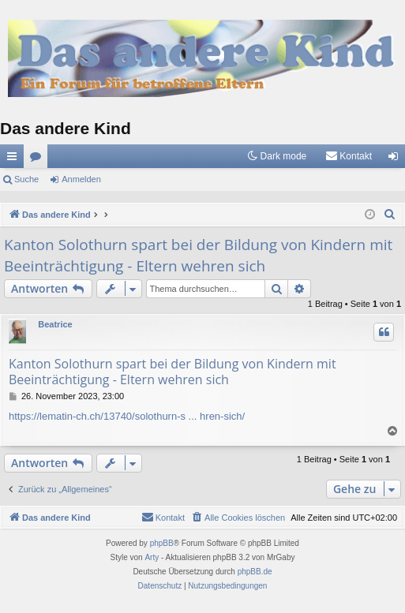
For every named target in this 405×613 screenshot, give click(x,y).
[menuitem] (348, 156)
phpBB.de (255, 571)
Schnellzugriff (15, 159)
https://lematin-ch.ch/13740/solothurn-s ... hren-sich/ (127, 416)
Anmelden (81, 179)
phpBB (162, 543)
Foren (38, 159)
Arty (151, 557)
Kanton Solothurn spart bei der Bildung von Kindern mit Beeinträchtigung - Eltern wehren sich (198, 255)
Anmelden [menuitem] (396, 159)
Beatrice (55, 324)
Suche (26, 179)
